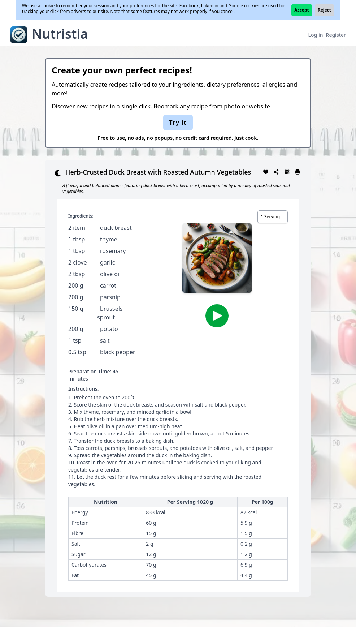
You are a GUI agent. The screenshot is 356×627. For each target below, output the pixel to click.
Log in (315, 34)
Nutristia (60, 34)
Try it (178, 122)
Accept (301, 10)
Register (336, 34)
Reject (324, 10)
